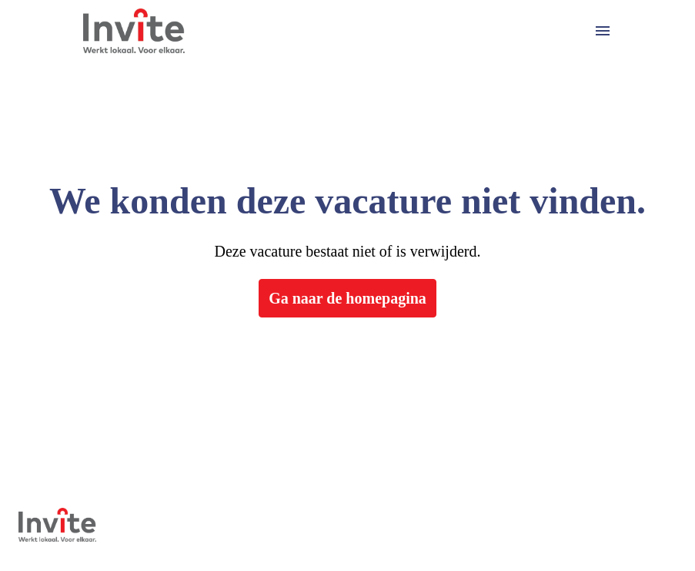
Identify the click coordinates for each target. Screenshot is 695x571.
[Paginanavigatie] (602, 30)
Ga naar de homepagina (347, 341)
